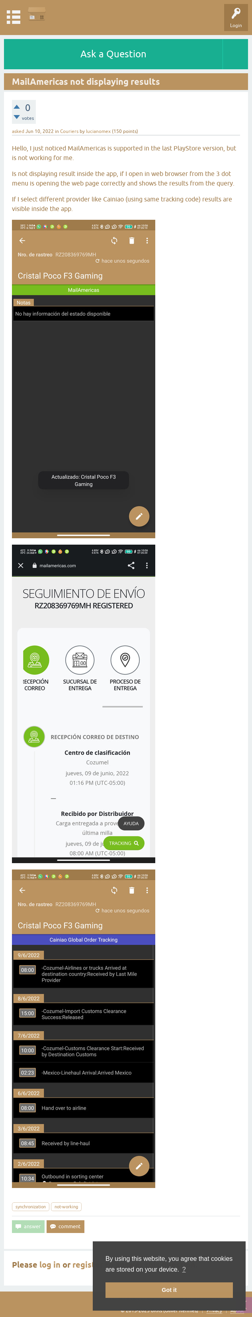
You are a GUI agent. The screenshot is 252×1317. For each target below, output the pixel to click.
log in (50, 1265)
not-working (66, 1206)
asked (18, 131)
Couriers (69, 131)
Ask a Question (113, 54)
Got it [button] (169, 1290)
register (87, 1265)
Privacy (214, 1310)
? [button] (184, 1269)
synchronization (31, 1206)
